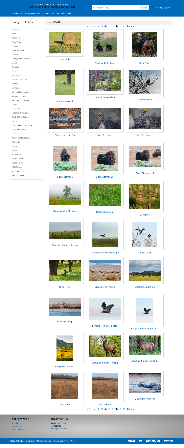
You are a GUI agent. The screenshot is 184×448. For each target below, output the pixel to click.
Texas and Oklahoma (20, 130)
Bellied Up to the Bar (65, 135)
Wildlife (14, 146)
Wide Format (17, 167)
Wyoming (15, 150)
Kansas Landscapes (19, 80)
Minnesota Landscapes (20, 92)
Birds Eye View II (144, 135)
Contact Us (16, 426)
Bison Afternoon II (105, 177)
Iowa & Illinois (17, 75)
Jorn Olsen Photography (51, 4)
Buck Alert (65, 404)
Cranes (14, 71)
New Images (16, 30)
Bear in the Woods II (105, 97)
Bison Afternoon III (145, 173)
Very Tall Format (18, 175)
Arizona (15, 46)
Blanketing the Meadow (64, 211)
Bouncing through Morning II (105, 252)
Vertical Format (17, 163)
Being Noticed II (145, 99)
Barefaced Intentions (105, 63)
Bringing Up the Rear (64, 366)
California (15, 55)
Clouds (14, 63)
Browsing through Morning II (145, 361)
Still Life (15, 121)
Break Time (64, 287)
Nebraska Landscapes (20, 100)
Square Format (17, 159)
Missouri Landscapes (20, 96)
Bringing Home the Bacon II (144, 328)
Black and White (18, 50)
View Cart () (164, 8)
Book (14, 34)
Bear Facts (144, 63)
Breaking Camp (64, 321)
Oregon (15, 105)
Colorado (15, 67)
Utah (13, 134)
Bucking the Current (145, 399)
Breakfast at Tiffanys (105, 287)
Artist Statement (18, 430)
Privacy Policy (69, 441)
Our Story (16, 423)
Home (49, 22)
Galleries (17, 14)
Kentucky (15, 84)
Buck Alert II (105, 404)
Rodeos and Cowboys (20, 113)
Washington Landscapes (21, 138)
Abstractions (16, 38)
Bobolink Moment (104, 212)
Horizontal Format (18, 155)
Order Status (65, 14)
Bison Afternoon (65, 177)
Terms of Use (58, 441)
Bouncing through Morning (65, 245)
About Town (16, 42)
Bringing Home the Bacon (104, 326)
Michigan (15, 88)
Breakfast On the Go (145, 287)
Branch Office (144, 252)
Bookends (145, 215)
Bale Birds (65, 59)
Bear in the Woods (65, 101)
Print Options (48, 14)
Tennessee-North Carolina (22, 125)
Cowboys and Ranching (21, 59)
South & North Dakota (20, 117)
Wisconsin (16, 142)
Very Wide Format (19, 171)
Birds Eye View (104, 135)
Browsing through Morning (105, 363)
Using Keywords (32, 14)
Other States (16, 109)
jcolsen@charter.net (58, 429)
